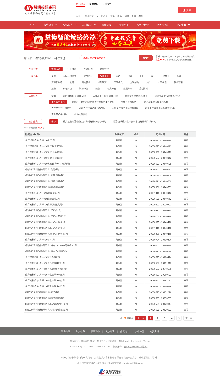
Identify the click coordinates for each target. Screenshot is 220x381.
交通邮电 (134, 82)
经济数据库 (163, 24)
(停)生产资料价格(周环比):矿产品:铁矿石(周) (46, 233)
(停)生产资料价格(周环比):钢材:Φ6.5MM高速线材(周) (51, 245)
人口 (148, 82)
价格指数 (104, 76)
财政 (118, 76)
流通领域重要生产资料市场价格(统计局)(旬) (134, 121)
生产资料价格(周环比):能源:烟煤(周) (42, 198)
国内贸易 (85, 82)
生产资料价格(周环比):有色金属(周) (42, 257)
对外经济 (102, 82)
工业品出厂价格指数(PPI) (105, 95)
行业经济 (72, 68)
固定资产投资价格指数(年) (125, 108)
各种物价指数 (81, 114)
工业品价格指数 (59, 114)
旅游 (53, 88)
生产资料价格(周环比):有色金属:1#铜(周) (45, 274)
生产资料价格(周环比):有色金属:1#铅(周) (45, 280)
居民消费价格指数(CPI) (74, 95)
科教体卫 (67, 88)
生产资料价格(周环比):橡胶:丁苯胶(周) (44, 151)
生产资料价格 (58, 101)
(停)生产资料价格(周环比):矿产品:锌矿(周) (45, 221)
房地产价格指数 (128, 101)
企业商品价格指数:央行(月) (168, 95)
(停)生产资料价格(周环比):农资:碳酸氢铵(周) (46, 309)
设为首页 (65, 331)
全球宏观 (88, 68)
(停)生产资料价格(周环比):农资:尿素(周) (44, 297)
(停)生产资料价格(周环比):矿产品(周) (43, 210)
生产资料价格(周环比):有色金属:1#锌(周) (45, 286)
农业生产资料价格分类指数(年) (160, 108)
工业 (141, 76)
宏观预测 (143, 88)
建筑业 (166, 76)
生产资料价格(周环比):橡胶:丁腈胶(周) (44, 157)
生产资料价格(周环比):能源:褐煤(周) (42, 192)
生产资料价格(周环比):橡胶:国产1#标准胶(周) (47, 163)
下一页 (188, 318)
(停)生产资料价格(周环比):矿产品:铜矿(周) (45, 227)
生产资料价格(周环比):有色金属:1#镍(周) (45, 262)
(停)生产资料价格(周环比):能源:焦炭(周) (44, 186)
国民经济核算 (69, 76)
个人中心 (181, 24)
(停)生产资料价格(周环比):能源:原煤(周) (44, 175)
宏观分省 (111, 88)
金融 (179, 76)
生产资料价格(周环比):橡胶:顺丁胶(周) (44, 146)
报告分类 (48, 24)
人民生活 (162, 82)
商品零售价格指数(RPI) (136, 95)
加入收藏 (80, 331)
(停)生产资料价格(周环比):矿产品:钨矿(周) (45, 216)
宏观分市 (127, 88)
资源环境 (83, 88)
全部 (53, 76)
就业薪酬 (178, 82)
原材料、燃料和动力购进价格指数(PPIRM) (93, 101)
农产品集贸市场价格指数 (156, 101)
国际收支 (118, 82)
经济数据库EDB (43, 58)
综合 (97, 88)
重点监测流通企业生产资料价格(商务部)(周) (84, 121)
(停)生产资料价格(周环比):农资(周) (42, 292)
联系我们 (95, 331)
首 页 (32, 24)
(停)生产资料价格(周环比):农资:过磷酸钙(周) (46, 303)
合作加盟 (139, 331)
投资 (130, 76)
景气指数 (88, 76)
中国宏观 (60, 58)
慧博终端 (87, 24)
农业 (153, 76)
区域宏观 (104, 68)
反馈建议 (110, 331)
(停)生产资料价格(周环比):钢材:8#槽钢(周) (46, 251)
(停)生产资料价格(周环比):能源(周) (42, 169)
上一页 (140, 318)
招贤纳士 (124, 331)
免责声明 (154, 331)
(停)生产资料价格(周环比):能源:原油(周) (44, 181)
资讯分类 (68, 24)
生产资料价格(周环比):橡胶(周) (40, 140)
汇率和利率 (57, 82)
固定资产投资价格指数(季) (92, 108)
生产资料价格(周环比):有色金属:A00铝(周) (46, 268)
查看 (186, 140)
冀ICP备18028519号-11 (135, 346)
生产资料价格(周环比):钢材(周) (40, 239)
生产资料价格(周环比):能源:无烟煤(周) (44, 204)
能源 (72, 82)
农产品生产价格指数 (61, 108)
